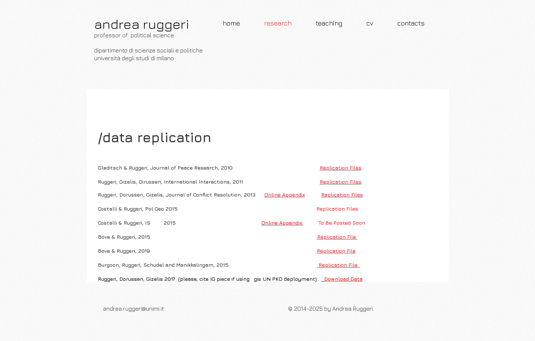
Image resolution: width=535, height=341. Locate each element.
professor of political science (134, 35)
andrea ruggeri (141, 24)
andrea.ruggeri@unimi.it (133, 308)
